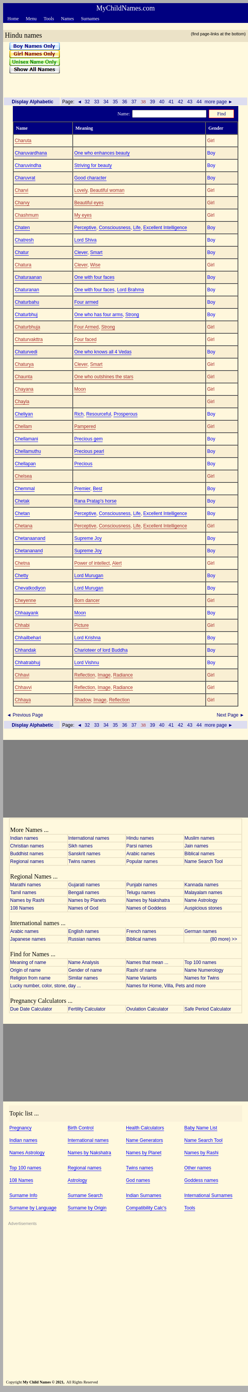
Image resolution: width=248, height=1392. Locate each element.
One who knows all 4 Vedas (102, 352)
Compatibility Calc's (146, 1208)
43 (190, 101)
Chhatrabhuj (27, 662)
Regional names (27, 861)
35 (115, 101)
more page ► (218, 101)
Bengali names (83, 892)
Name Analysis (83, 962)
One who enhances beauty (102, 153)
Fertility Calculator (87, 1009)
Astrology (77, 1180)
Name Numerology (204, 970)
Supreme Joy (88, 538)
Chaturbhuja (27, 327)
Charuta (23, 140)
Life (136, 227)
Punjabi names (141, 884)
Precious (83, 463)
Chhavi (22, 675)
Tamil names (23, 892)
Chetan (22, 513)
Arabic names (140, 853)
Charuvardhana (31, 153)
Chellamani (26, 439)
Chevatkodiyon (30, 588)
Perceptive (85, 227)
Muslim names (200, 838)
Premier (82, 488)
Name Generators (144, 1140)
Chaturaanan (28, 277)
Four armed (86, 302)
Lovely (80, 190)
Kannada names (201, 884)
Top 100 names (201, 962)
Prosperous (125, 414)
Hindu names (140, 838)
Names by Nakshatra (148, 900)
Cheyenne (25, 600)
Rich (79, 414)
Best (97, 488)
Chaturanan (27, 289)
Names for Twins (202, 978)
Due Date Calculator (31, 1009)
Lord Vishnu (86, 662)
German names (201, 931)
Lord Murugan (88, 575)
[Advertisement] (151, 66)
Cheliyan (24, 414)
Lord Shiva (85, 240)
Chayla (22, 401)
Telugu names (140, 892)
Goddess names (201, 1180)
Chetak (22, 501)
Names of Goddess (146, 908)
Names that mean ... (147, 962)
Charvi (21, 190)
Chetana (23, 526)
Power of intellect (92, 563)
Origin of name (25, 970)
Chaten (22, 227)
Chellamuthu (28, 451)
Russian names (84, 939)
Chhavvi (23, 687)
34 (106, 101)
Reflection (84, 675)
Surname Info (23, 1195)
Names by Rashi (27, 900)
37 (134, 101)
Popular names (142, 861)
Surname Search (85, 1195)
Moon (80, 389)
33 (97, 101)
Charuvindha (28, 165)
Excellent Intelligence (165, 227)
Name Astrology (201, 900)
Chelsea (23, 476)
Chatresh (24, 240)
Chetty (21, 575)
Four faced (85, 339)
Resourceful (98, 414)
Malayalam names (203, 892)
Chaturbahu (27, 302)
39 (152, 101)
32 (87, 101)
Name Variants (141, 978)
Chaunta (23, 376)
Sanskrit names (84, 853)
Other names (197, 1168)
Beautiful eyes (88, 202)
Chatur (22, 252)
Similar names (83, 978)
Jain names (196, 846)
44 (199, 101)
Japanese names (27, 939)
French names (141, 931)
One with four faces (94, 277)
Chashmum (26, 215)
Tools (189, 1208)
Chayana (24, 389)
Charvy (22, 202)
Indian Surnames (143, 1195)
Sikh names (80, 846)
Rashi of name (141, 970)
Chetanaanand (30, 538)
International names (88, 838)
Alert (117, 563)
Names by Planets (87, 900)
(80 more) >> (225, 939)
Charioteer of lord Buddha (100, 650)
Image (104, 675)
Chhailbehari (28, 637)
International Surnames (208, 1195)
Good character (90, 178)
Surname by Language (32, 1208)
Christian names (27, 846)
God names (138, 1180)
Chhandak (25, 650)
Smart (96, 252)
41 (171, 101)
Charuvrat (25, 178)
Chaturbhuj (26, 314)
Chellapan (25, 463)
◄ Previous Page (24, 715)
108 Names (22, 908)
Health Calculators (145, 1128)
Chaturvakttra (29, 339)
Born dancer (87, 600)
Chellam (23, 426)
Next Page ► (231, 715)
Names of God (83, 908)
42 (180, 101)
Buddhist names (27, 853)
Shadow (82, 700)
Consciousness (114, 227)
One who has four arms (98, 314)
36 (125, 101)
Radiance (123, 675)
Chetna (22, 563)
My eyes (83, 215)
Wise (95, 265)
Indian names (24, 838)
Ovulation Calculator (147, 1009)
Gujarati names (84, 884)
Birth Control (81, 1128)
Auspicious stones (203, 908)
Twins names (82, 861)
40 (162, 101)
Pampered (85, 426)
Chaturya (24, 364)
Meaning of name (28, 962)
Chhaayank (26, 613)
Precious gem (88, 439)
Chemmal (25, 488)
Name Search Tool (204, 861)
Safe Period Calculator (208, 1009)
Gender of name (85, 970)
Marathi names (25, 884)
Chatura (23, 265)
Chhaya (23, 700)
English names (83, 931)
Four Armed (86, 327)
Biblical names (200, 853)
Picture (81, 625)
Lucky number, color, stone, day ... (45, 985)
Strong (132, 314)
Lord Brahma (130, 289)
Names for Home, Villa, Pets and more (166, 985)
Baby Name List (200, 1128)
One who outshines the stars (103, 376)
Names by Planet (143, 1152)
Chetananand (29, 550)
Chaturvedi (26, 352)
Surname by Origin (87, 1208)
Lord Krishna (87, 637)
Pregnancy (20, 1128)
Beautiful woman (107, 190)
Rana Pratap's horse (95, 501)
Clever (80, 252)
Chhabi (22, 625)
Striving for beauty (93, 165)
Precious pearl (89, 451)
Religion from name (30, 978)
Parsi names (139, 846)
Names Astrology (27, 1152)
